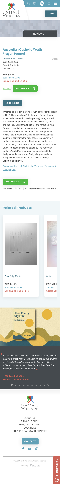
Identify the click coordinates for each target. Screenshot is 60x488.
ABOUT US (30, 418)
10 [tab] (48, 384)
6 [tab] (32, 384)
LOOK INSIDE (12, 103)
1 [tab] (11, 384)
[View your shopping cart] (48, 3)
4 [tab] (24, 384)
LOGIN (51, 13)
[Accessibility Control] (42, 3)
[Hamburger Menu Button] (55, 3)
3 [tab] (19, 384)
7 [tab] (36, 384)
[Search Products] (28, 3)
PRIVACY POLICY (30, 421)
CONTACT (30, 441)
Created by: (30, 465)
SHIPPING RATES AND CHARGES (30, 431)
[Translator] (35, 3)
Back (52, 58)
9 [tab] (44, 384)
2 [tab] (15, 384)
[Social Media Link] (23, 449)
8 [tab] (40, 384)
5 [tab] (28, 384)
